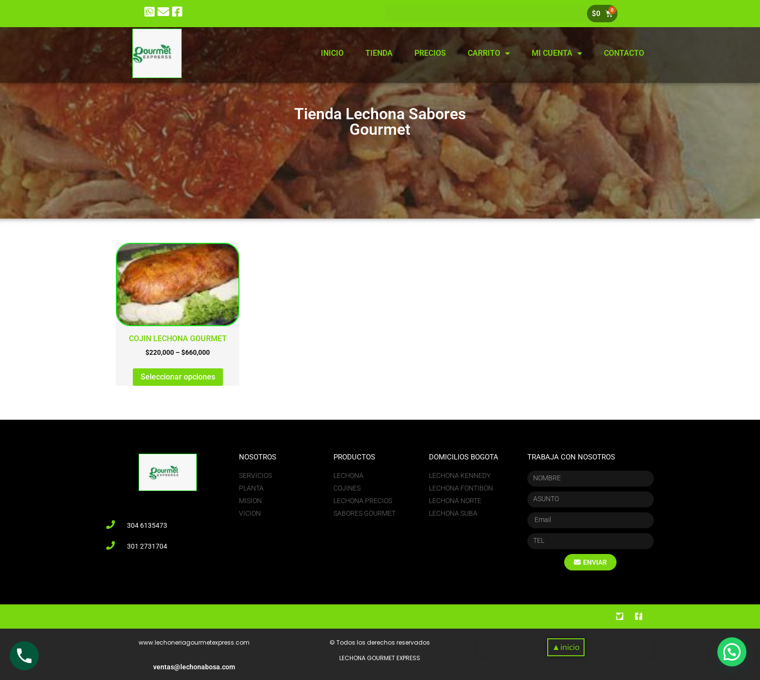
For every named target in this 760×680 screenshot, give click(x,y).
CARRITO (489, 54)
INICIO (332, 53)
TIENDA (379, 53)
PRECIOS (430, 53)
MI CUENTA (557, 54)
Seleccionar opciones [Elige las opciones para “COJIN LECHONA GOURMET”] (178, 376)
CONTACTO (624, 53)
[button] (566, 647)
